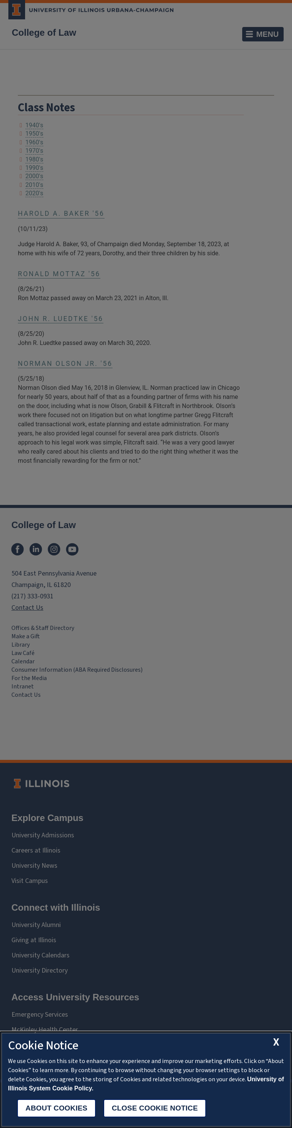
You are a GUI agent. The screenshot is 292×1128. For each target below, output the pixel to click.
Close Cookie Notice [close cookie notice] (155, 1108)
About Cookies (56, 1108)
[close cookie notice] (276, 1042)
